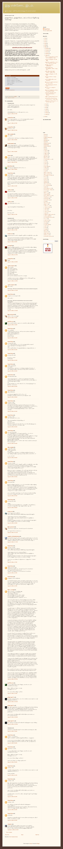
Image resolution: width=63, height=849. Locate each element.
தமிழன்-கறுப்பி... (11, 697)
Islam (45, 141)
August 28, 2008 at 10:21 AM (13, 532)
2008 (45, 46)
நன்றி (45, 201)
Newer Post (7, 834)
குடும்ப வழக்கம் (47, 172)
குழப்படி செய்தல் (47, 173)
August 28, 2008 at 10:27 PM (13, 679)
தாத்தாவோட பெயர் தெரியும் (11, 77)
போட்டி (45, 218)
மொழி (45, 223)
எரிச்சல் (45, 163)
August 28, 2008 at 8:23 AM (12, 349)
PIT (44, 147)
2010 (45, 43)
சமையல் (45, 179)
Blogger (38, 843)
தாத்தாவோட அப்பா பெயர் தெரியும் (12, 78)
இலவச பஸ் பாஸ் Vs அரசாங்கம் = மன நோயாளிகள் (51, 83)
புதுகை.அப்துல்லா (11, 265)
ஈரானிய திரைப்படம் (48, 159)
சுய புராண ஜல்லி (47, 185)
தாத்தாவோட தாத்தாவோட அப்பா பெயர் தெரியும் (14, 81)
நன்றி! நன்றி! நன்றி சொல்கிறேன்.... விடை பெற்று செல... (51, 68)
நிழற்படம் (46, 204)
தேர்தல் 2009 (46, 194)
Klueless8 (45, 144)
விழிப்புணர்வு (46, 233)
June (46, 105)
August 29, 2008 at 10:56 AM (13, 701)
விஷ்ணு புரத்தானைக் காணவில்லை (49, 65)
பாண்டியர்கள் (46, 211)
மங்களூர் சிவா (10, 117)
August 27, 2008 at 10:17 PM (13, 254)
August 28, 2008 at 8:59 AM (12, 386)
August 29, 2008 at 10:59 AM (13, 724)
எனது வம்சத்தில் (8, 75)
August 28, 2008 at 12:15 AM (13, 290)
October (46, 51)
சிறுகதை (45, 182)
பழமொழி (46, 208)
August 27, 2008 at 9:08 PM (12, 169)
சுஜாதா (45, 186)
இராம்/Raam (10, 166)
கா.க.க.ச (45, 169)
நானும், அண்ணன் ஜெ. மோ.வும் (51, 96)
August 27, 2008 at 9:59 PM (12, 241)
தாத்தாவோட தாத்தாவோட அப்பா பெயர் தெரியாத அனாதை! (51, 63)
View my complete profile (47, 30)
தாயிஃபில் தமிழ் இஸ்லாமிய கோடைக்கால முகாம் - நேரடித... (50, 93)
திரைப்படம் (46, 192)
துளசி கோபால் (10, 321)
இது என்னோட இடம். (19, 5)
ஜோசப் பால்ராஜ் (11, 589)
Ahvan (45, 134)
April (46, 109)
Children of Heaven (47, 137)
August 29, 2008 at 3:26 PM (12, 731)
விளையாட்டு (46, 234)
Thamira (9, 155)
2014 (45, 38)
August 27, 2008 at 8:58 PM (12, 139)
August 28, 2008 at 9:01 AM (12, 411)
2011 (45, 41)
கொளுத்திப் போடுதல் (48, 175)
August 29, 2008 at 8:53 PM (12, 820)
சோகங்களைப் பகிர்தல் (48, 189)
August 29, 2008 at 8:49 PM (12, 743)
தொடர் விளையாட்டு (48, 195)
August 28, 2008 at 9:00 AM (12, 397)
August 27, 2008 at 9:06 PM (12, 151)
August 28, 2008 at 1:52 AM (12, 317)
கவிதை (45, 167)
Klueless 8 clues (47, 143)
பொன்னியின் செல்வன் (48, 217)
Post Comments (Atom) (14, 836)
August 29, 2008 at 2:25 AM (12, 693)
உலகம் (45, 162)
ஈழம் (45, 160)
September (47, 53)
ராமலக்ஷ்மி (10, 245)
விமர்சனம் (46, 231)
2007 (45, 116)
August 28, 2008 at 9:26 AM (12, 523)
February (47, 112)
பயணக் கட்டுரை (47, 207)
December (47, 48)
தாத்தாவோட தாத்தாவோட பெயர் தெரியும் (13, 80)
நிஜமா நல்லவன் (11, 314)
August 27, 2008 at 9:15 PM (12, 197)
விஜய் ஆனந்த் (10, 134)
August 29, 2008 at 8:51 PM (12, 775)
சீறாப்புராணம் (46, 183)
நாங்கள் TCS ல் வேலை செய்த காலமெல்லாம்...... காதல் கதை (51, 99)
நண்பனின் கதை (47, 199)
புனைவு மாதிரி (47, 215)
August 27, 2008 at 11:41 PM (12, 280)
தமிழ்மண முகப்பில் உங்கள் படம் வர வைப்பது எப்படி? (51, 101)
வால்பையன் (10, 233)
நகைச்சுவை (46, 198)
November (47, 50)
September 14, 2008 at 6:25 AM (13, 829)
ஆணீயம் (46, 154)
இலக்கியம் (46, 156)
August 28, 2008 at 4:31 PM (12, 572)
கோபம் (45, 176)
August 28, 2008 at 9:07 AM (12, 495)
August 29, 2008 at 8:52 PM (12, 796)
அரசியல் (46, 150)
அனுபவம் (9, 97)
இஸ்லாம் (46, 157)
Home (22, 834)
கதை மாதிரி (46, 166)
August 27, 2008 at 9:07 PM (12, 162)
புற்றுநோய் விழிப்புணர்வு (49, 214)
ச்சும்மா (45, 191)
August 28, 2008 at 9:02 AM (12, 426)
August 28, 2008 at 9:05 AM (12, 476)
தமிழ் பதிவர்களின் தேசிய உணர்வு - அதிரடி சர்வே (50, 72)
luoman (31, 843)
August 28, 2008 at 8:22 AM (12, 337)
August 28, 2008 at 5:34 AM (12, 324)
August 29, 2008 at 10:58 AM (13, 717)
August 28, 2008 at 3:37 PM (12, 562)
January (46, 114)
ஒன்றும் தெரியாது (9, 84)
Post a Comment (9, 832)
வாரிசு (45, 227)
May (46, 107)
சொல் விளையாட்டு (48, 188)
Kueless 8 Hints (46, 146)
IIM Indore (46, 140)
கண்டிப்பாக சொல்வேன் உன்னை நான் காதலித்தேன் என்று (51, 57)
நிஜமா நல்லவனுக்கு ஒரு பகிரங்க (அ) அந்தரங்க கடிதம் (51, 91)
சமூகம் (13, 97)
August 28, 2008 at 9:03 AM (12, 443)
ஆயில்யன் (10, 189)
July (46, 104)
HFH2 (45, 138)
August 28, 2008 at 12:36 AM (13, 310)
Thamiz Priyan (10, 173)
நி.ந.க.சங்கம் (46, 202)
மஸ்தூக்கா (10, 824)
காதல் (45, 170)
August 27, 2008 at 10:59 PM (13, 261)
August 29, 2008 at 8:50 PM (12, 762)
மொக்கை (46, 221)
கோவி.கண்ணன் (11, 143)
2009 (45, 45)
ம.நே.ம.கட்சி (46, 220)
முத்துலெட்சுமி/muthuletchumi (13, 536)
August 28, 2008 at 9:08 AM (12, 507)
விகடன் (45, 230)
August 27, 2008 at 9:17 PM (12, 214)
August (46, 55)
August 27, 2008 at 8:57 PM (12, 113)
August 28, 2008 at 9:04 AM (12, 457)
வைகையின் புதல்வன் (48, 236)
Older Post (37, 834)
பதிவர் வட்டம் (47, 205)
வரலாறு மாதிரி (47, 224)
